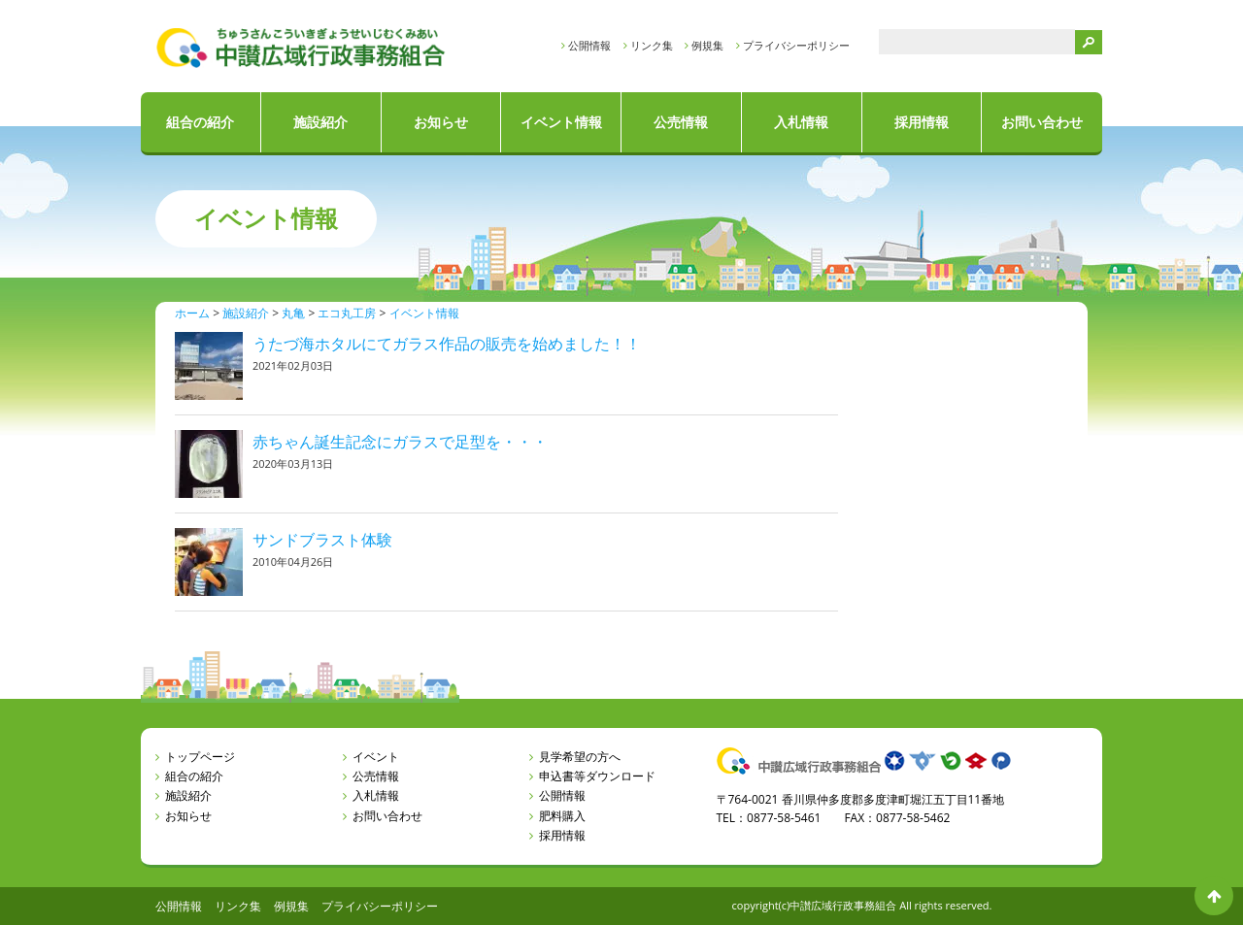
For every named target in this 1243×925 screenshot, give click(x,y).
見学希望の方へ (580, 756)
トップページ (200, 756)
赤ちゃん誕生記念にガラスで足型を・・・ (400, 441)
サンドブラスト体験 (322, 539)
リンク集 (651, 45)
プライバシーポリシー (796, 45)
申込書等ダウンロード (597, 776)
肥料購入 (562, 816)
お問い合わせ (1042, 122)
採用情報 (921, 122)
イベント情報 (561, 122)
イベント (376, 756)
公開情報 (589, 45)
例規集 (707, 45)
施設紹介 (320, 122)
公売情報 (681, 122)
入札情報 (801, 122)
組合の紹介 (200, 122)
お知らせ (441, 122)
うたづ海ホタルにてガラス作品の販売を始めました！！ (446, 343)
